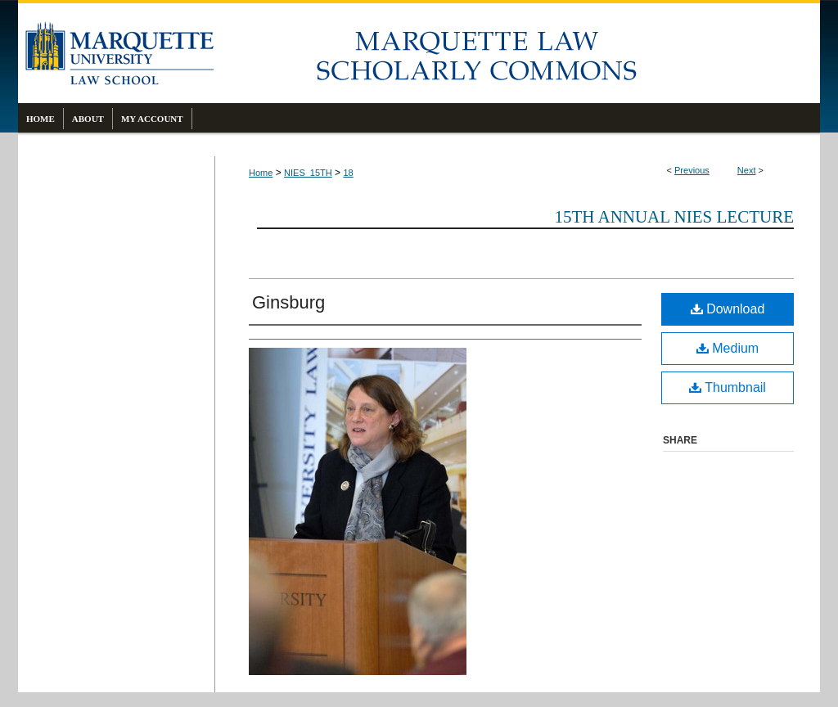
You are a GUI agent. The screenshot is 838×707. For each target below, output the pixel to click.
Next (746, 170)
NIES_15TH (308, 173)
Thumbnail (727, 387)
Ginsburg (288, 302)
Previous (692, 170)
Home (261, 173)
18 (348, 173)
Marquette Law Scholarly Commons (517, 53)
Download (728, 309)
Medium (727, 348)
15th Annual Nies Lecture (674, 217)
